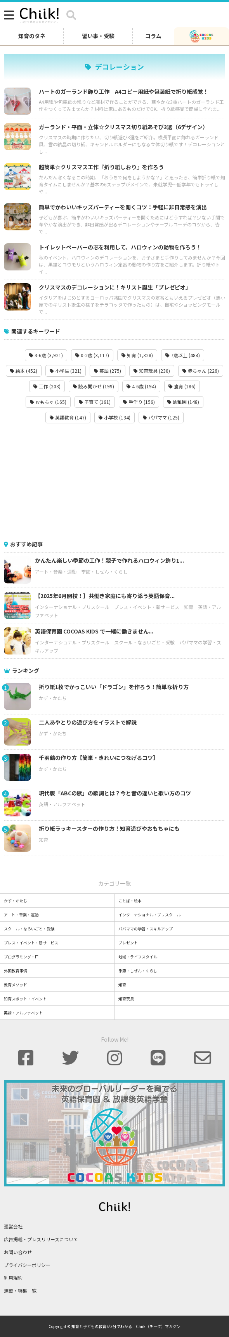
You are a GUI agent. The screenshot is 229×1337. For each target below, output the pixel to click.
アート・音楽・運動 (55, 571)
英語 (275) (107, 370)
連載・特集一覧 (20, 1290)
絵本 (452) (23, 370)
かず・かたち (53, 698)
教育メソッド (15, 985)
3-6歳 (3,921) (46, 355)
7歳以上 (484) (182, 355)
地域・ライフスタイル (137, 957)
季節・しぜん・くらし (104, 571)
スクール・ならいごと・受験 (144, 642)
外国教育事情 (15, 971)
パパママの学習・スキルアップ (145, 929)
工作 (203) (47, 386)
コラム (153, 36)
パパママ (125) (161, 417)
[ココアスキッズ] (201, 36)
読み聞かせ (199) (93, 386)
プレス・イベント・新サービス (146, 607)
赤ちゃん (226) (200, 370)
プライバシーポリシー (27, 1265)
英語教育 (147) (68, 417)
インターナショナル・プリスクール (72, 607)
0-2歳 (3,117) (92, 355)
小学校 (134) (114, 417)
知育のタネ (31, 36)
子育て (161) (95, 401)
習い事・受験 (98, 36)
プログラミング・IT (21, 957)
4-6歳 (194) (141, 386)
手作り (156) (139, 401)
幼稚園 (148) (183, 401)
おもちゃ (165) (48, 401)
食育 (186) (182, 386)
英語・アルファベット (62, 804)
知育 (188, 607)
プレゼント (128, 943)
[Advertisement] (114, 481)
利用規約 (13, 1277)
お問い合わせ (18, 1252)
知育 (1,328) (137, 355)
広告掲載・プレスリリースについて (41, 1239)
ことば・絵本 (130, 901)
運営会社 (13, 1226)
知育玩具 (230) (152, 370)
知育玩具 (126, 999)
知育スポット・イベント (25, 999)
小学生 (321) (66, 370)
